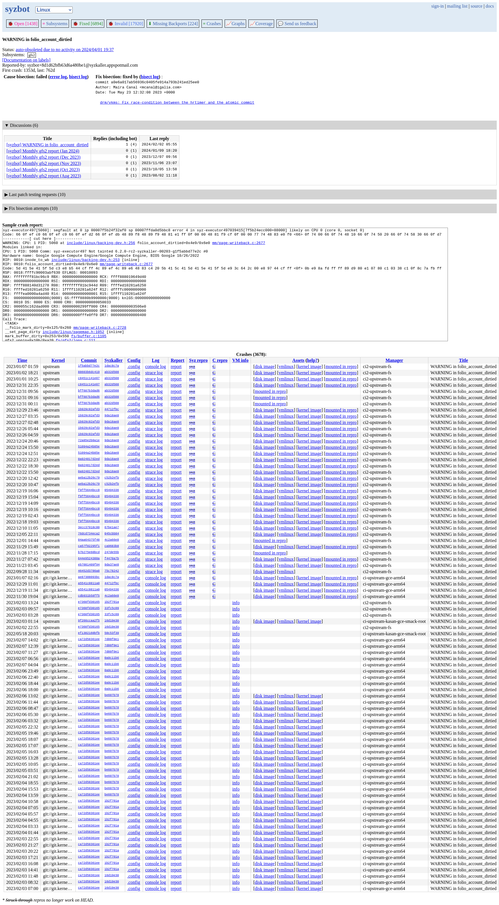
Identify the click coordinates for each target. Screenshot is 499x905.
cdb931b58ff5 (89, 596)
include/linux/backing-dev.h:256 (101, 246)
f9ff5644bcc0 (89, 490)
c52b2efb (112, 478)
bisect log (78, 76)
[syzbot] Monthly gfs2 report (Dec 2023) (43, 157)
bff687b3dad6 (89, 391)
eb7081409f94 (89, 565)
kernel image (309, 366)
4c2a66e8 (112, 540)
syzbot (17, 9)
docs (490, 6)
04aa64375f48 (89, 540)
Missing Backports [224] (173, 23)
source (477, 6)
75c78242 (112, 571)
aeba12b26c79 (89, 478)
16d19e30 (112, 621)
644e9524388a (89, 559)
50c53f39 (112, 633)
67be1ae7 (112, 528)
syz (192, 366)
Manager (394, 360)
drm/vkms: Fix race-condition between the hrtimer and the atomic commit (177, 102)
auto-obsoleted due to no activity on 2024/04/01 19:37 (65, 49)
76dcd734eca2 (89, 534)
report (176, 366)
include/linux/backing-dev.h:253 (85, 266)
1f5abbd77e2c (89, 366)
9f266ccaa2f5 (89, 621)
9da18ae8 (112, 416)
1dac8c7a (112, 366)
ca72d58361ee (89, 639)
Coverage (261, 23)
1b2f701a (112, 602)
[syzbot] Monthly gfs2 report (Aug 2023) (43, 175)
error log (58, 76)
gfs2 (32, 55)
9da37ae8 (112, 565)
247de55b (112, 552)
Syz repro (198, 360)
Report (177, 360)
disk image (265, 366)
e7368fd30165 (89, 602)
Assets (298, 360)
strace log (154, 372)
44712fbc (112, 410)
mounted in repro (341, 366)
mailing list (457, 6)
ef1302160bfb (89, 633)
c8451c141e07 (89, 378)
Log (155, 360)
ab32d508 (112, 372)
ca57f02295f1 (89, 546)
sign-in (437, 6)
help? (312, 360)
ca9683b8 (112, 546)
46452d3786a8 (89, 571)
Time (22, 360)
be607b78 (112, 695)
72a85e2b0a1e (89, 441)
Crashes (212, 23)
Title (463, 360)
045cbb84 (112, 534)
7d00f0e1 (112, 639)
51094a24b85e (89, 447)
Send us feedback (297, 23)
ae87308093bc (89, 577)
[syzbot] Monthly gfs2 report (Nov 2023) (43, 163)
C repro (219, 360)
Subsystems (55, 23)
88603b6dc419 (89, 372)
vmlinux (286, 366)
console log (155, 366)
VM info (240, 360)
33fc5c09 (112, 608)
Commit (89, 360)
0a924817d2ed (89, 459)
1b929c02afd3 (89, 410)
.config (133, 366)
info (236, 602)
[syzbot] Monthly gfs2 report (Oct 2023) (43, 169)
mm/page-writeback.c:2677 (238, 246)
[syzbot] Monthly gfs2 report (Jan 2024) (42, 151)
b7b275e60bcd (89, 552)
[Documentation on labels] (26, 60)
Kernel (58, 360)
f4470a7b (112, 559)
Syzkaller (114, 360)
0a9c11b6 (112, 658)
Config (133, 360)
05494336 (112, 490)
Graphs (235, 23)
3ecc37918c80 (89, 528)
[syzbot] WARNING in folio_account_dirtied (47, 144)
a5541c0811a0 (89, 584)
